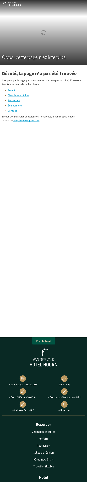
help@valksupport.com (26, 120)
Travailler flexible (43, 466)
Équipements (15, 105)
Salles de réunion (43, 452)
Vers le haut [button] (43, 341)
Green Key (64, 380)
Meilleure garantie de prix (23, 380)
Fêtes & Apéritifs (43, 459)
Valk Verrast (64, 406)
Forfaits (43, 438)
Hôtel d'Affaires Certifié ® (23, 393)
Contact (12, 110)
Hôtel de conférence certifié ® (64, 393)
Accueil (12, 90)
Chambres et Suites (18, 95)
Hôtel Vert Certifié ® (23, 406)
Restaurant (14, 100)
